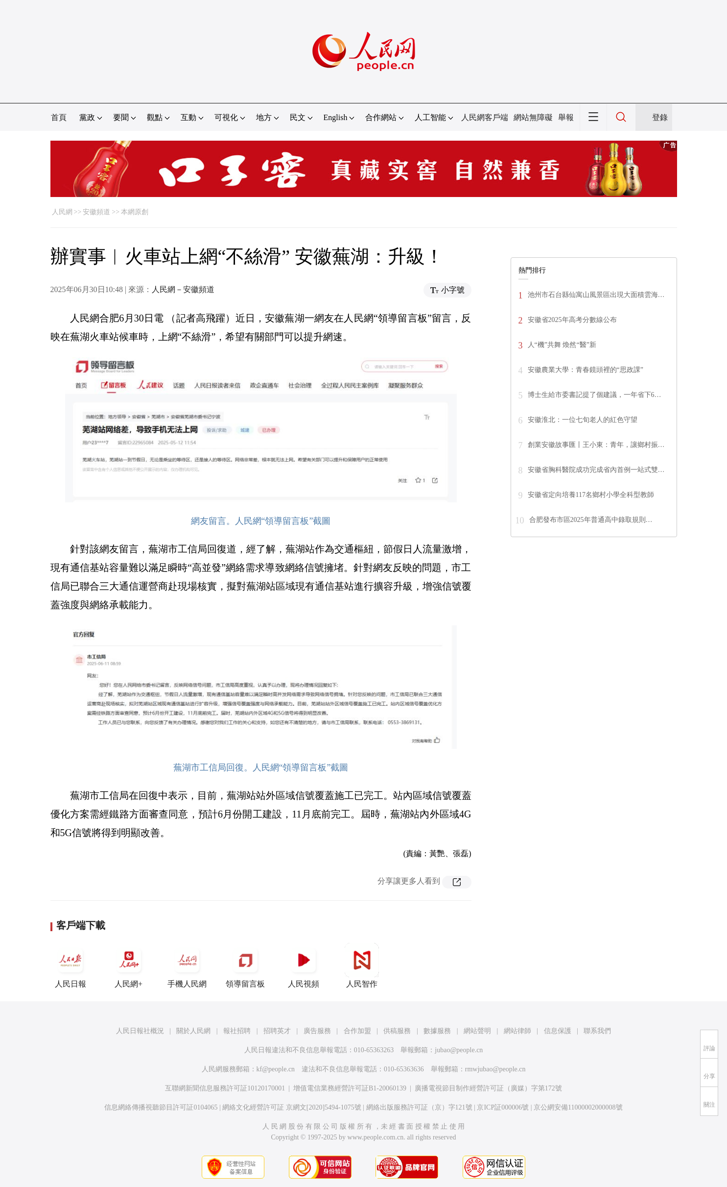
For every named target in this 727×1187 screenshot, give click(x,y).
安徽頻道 (96, 212)
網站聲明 (477, 1031)
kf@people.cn (276, 1069)
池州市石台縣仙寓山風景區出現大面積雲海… (596, 294)
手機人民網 (187, 965)
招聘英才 (277, 1031)
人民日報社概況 (140, 1031)
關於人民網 (193, 1031)
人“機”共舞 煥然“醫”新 (562, 344)
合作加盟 (357, 1031)
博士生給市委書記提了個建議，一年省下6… (594, 394)
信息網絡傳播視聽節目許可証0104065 (160, 1107)
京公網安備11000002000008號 (578, 1107)
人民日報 (70, 965)
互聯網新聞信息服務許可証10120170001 (225, 1088)
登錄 (660, 117)
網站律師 (517, 1031)
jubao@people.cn (459, 1050)
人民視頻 (303, 965)
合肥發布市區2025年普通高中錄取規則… (591, 519)
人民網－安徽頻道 (183, 289)
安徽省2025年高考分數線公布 (572, 319)
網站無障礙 (533, 117)
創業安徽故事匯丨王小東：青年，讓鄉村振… (596, 444)
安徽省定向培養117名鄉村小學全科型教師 (591, 494)
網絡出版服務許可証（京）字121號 (419, 1107)
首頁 (59, 117)
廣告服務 (317, 1031)
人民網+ (129, 965)
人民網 (62, 212)
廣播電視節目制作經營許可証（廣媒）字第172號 (488, 1088)
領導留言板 (245, 965)
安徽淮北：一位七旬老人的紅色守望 (582, 419)
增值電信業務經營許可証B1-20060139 (349, 1088)
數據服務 (437, 1031)
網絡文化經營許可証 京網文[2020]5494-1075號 (291, 1107)
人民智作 (362, 965)
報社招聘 (237, 1031)
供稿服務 (397, 1031)
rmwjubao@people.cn (495, 1069)
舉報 (566, 117)
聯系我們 (597, 1031)
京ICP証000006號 (503, 1107)
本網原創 (134, 212)
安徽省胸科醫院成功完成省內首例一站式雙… (596, 469)
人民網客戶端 (484, 117)
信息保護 (557, 1031)
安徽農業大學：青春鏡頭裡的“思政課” (585, 369)
